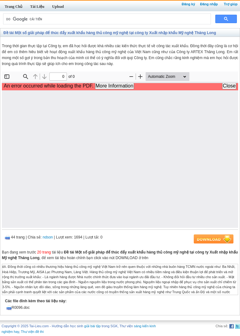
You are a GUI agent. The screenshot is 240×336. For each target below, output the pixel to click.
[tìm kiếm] (106, 19)
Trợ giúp (231, 4)
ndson (48, 237)
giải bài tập (92, 326)
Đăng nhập (209, 4)
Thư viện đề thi (32, 331)
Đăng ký (188, 4)
